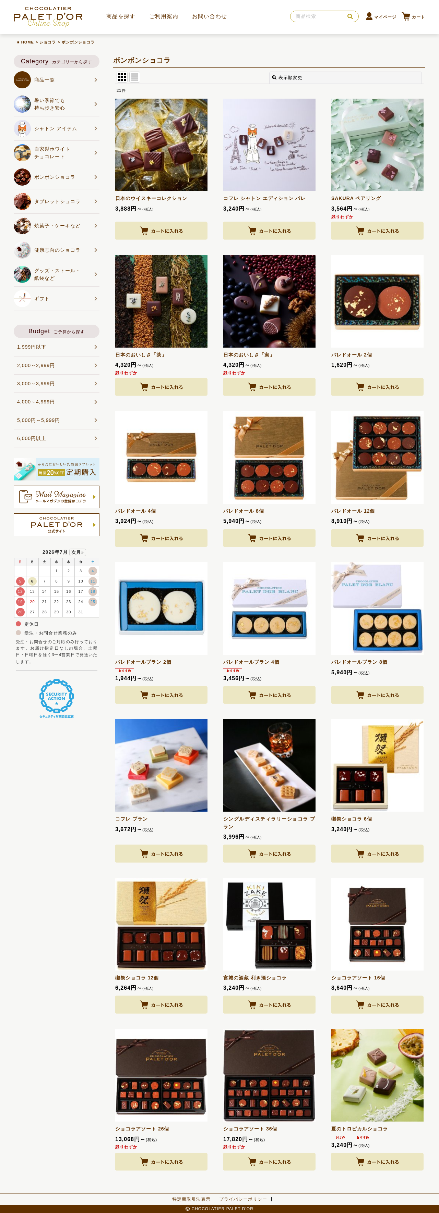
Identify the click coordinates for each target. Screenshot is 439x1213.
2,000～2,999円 (57, 365)
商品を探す (120, 16)
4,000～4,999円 (57, 401)
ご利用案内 (163, 16)
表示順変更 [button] (287, 77)
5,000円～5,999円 (57, 420)
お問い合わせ (209, 16)
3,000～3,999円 (57, 383)
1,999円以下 (57, 347)
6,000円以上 (57, 438)
